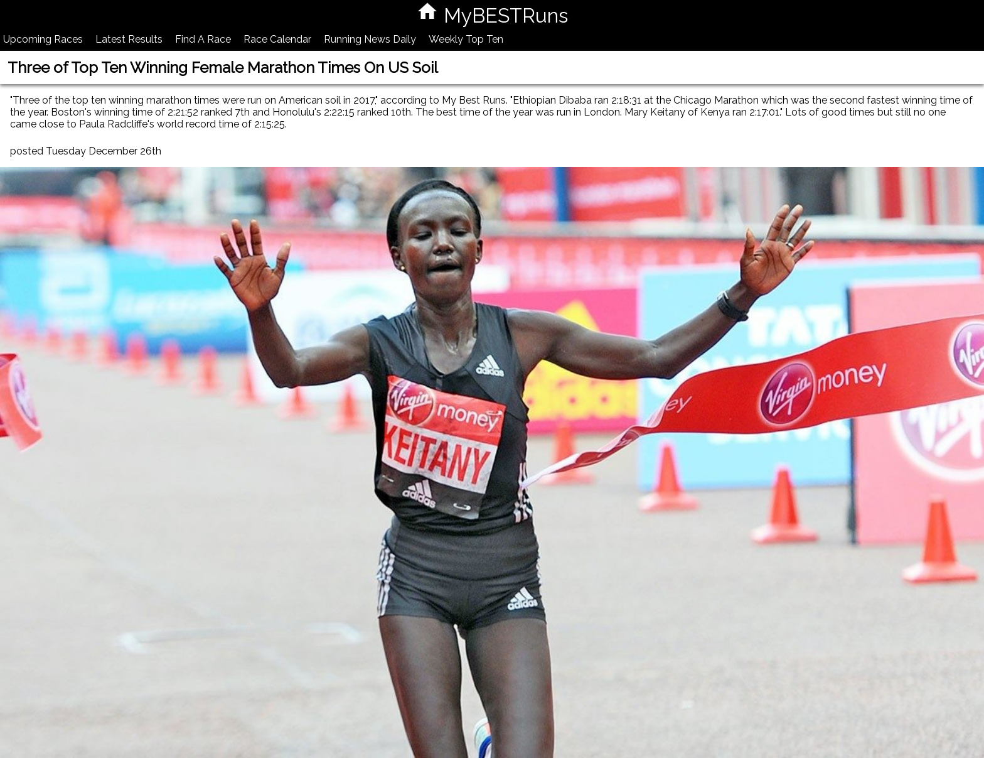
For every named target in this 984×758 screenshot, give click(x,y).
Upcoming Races (43, 39)
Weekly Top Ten (466, 39)
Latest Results (129, 39)
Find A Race (203, 39)
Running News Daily (370, 39)
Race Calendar (277, 39)
